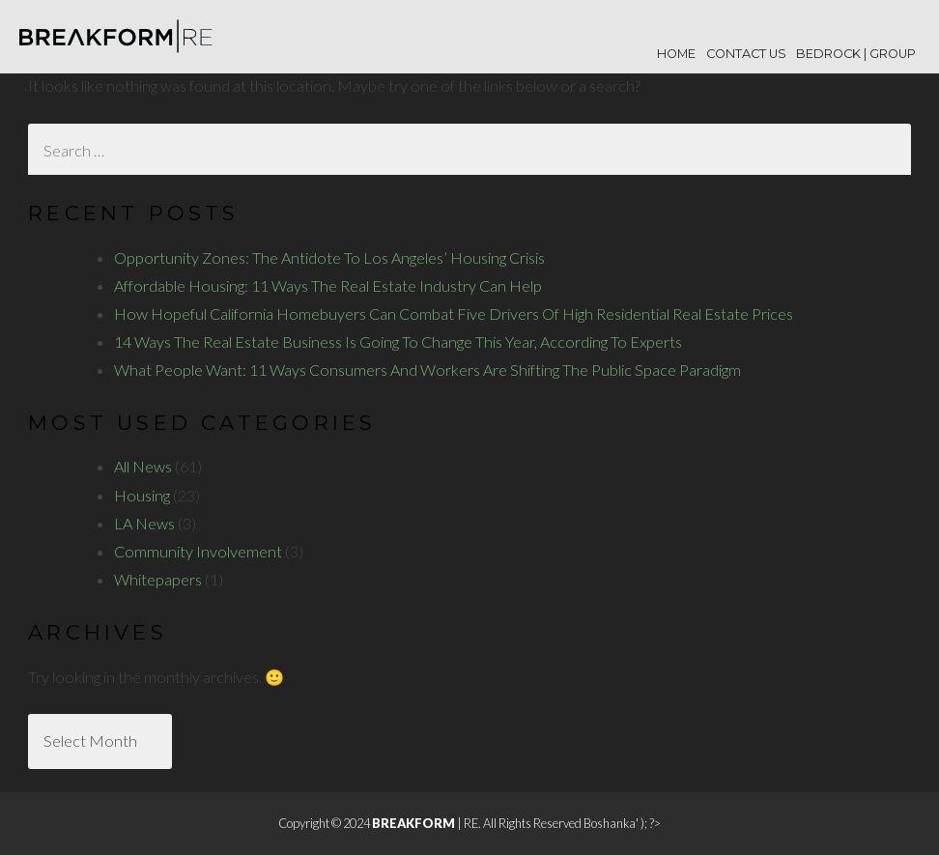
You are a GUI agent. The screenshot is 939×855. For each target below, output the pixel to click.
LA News (144, 523)
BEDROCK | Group (856, 53)
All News (143, 466)
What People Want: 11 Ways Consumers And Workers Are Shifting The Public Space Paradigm (427, 369)
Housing (142, 495)
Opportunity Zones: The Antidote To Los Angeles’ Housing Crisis (329, 257)
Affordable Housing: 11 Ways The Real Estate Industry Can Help (328, 285)
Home (676, 53)
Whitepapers (158, 579)
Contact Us (746, 53)
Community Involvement (198, 551)
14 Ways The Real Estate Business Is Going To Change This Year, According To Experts (398, 341)
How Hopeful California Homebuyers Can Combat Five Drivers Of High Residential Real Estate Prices (453, 313)
